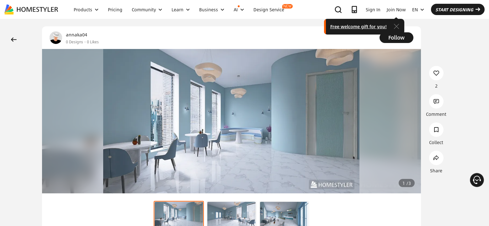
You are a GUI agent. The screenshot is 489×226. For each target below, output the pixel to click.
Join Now (396, 9)
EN (418, 9)
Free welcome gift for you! (358, 26)
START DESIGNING (457, 9)
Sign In (373, 9)
